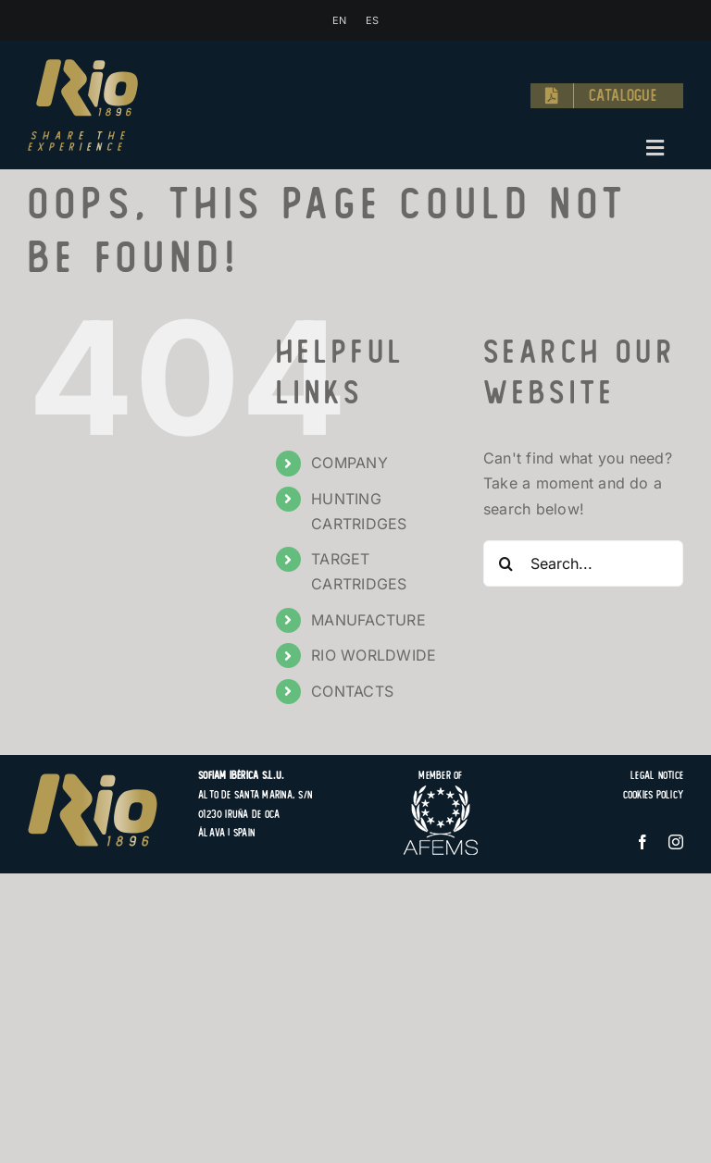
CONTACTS (352, 691)
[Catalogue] (606, 96)
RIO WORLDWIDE (373, 655)
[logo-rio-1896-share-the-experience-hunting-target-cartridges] (83, 66)
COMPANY (349, 462)
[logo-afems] (441, 793)
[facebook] (642, 842)
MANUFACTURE (368, 620)
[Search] (506, 563)
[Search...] (583, 563)
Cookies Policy (653, 794)
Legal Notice (656, 775)
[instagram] (675, 842)
